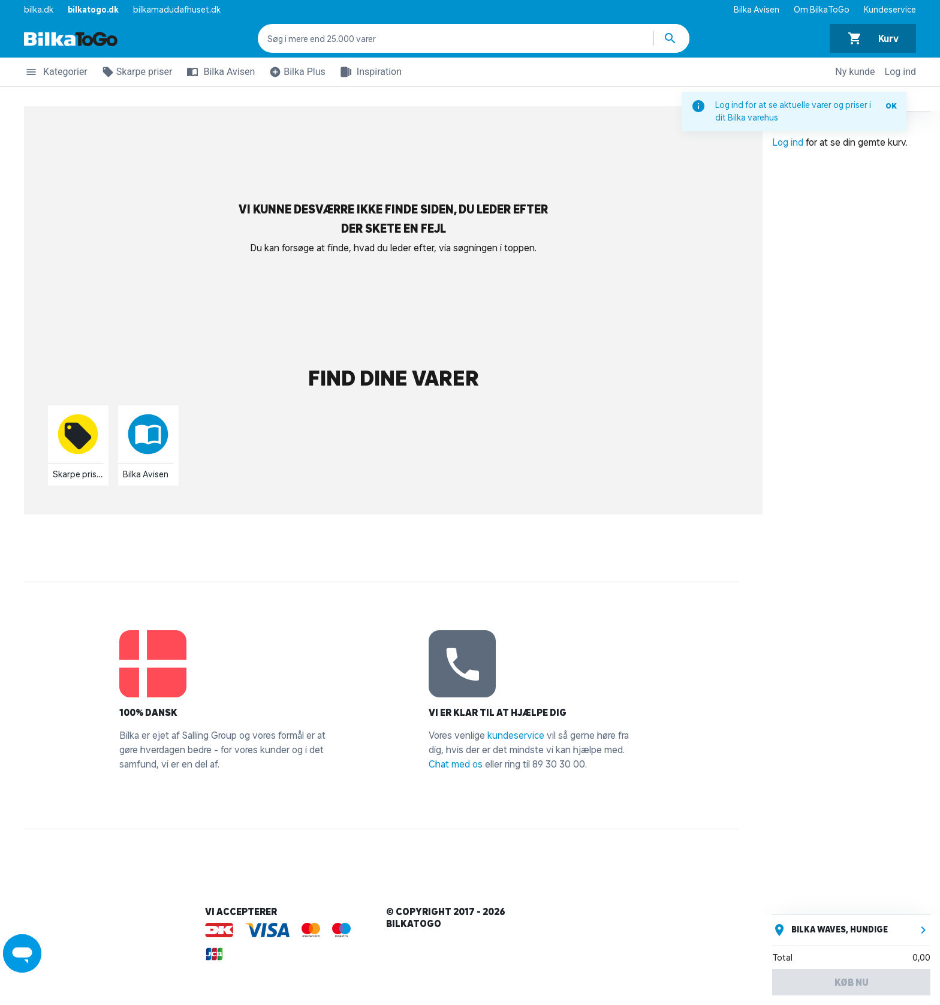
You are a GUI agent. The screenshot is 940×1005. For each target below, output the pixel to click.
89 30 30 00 (558, 764)
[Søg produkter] (671, 38)
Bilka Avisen (756, 9)
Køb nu (851, 982)
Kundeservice (890, 9)
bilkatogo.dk (93, 9)
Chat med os (456, 764)
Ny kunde (855, 71)
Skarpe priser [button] (135, 74)
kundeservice (515, 735)
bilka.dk (38, 9)
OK (891, 105)
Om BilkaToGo (821, 9)
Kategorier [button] (56, 74)
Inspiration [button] (368, 72)
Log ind (900, 71)
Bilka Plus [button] (295, 74)
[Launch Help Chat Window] (22, 953)
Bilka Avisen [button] (218, 72)
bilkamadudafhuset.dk (177, 9)
